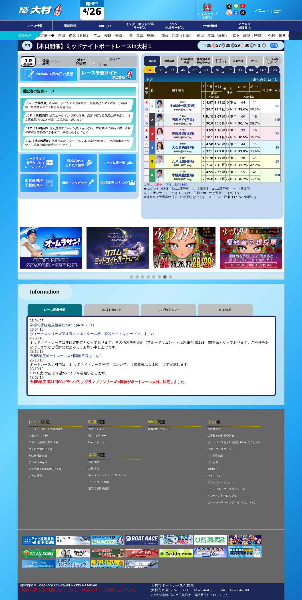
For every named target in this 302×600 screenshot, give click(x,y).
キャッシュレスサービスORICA (107, 475)
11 (263, 70)
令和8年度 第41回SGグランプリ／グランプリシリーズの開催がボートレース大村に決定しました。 (109, 382)
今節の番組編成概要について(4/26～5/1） (63, 325)
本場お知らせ (111, 310)
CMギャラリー (97, 435)
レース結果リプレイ (272, 60)
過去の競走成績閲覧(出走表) (45, 469)
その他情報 (209, 26)
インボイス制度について (222, 495)
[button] (131, 277)
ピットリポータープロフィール (226, 489)
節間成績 (169, 60)
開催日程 (70, 26)
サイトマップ (215, 475)
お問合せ (212, 469)
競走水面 (93, 461)
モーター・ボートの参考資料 (46, 429)
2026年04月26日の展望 (48, 74)
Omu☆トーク (96, 442)
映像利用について (158, 429)
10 (251, 70)
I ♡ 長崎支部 (215, 455)
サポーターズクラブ (219, 449)
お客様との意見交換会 (220, 435)
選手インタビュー (99, 429)
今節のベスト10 (38, 435)
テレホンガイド (38, 462)
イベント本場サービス (174, 25)
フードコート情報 (99, 482)
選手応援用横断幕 (99, 488)
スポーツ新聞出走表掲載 (43, 442)
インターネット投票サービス (140, 25)
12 (274, 70)
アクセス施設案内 (244, 25)
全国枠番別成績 (186, 60)
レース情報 (35, 26)
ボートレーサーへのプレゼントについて (231, 502)
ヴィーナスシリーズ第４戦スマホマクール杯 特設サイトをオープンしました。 (94, 334)
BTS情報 (225, 310)
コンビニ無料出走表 (41, 449)
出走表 (152, 60)
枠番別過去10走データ (203, 61)
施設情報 (93, 468)
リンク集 (212, 462)
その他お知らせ (168, 310)
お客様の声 (214, 429)
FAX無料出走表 (38, 455)
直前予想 (238, 60)
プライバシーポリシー (220, 482)
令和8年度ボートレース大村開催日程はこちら (66, 356)
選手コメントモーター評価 (220, 61)
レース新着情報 (55, 310)
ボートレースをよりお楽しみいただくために (234, 442)
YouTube (104, 26)
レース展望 (35, 475)
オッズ (255, 60)
